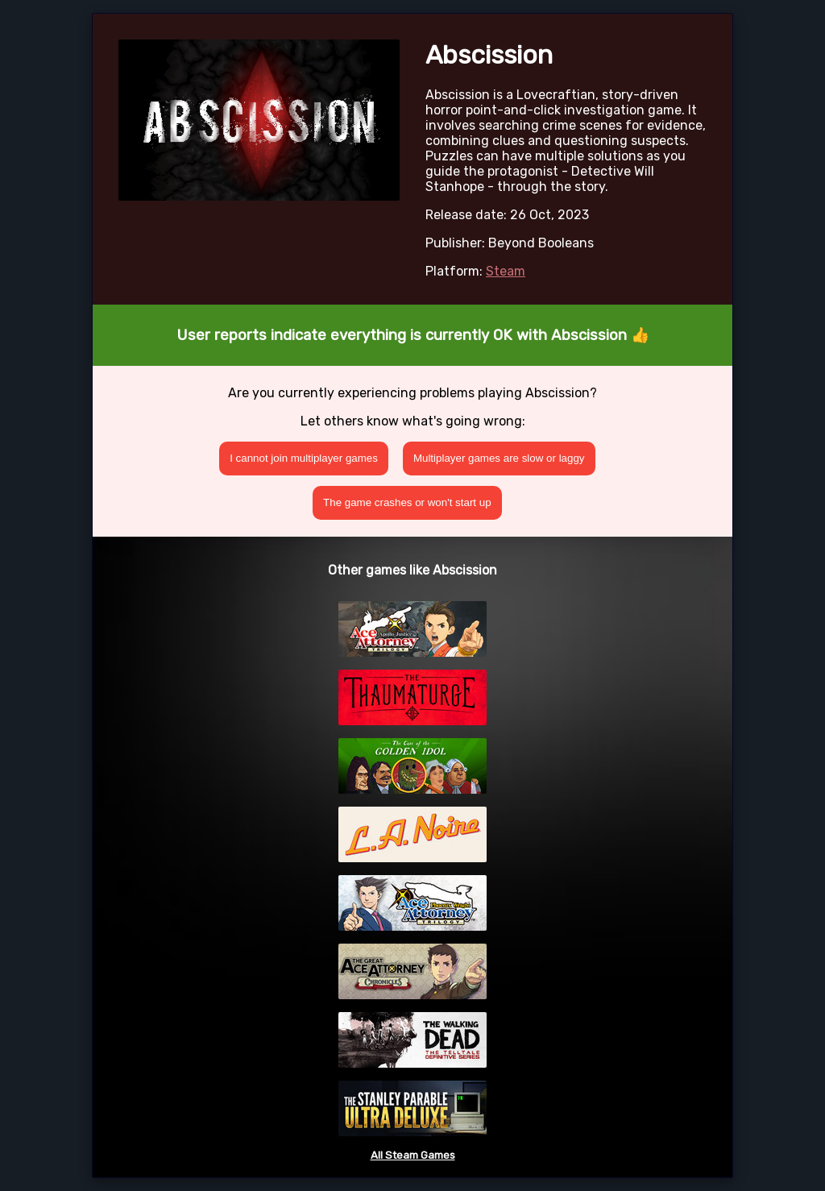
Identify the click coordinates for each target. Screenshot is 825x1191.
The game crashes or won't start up (407, 502)
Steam (505, 271)
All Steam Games (413, 1155)
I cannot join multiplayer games (304, 458)
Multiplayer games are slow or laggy (499, 458)
